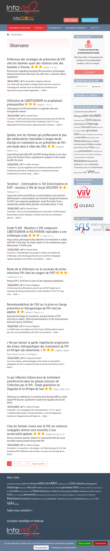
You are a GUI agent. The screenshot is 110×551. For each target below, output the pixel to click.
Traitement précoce (82, 167)
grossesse (92, 130)
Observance (16, 34)
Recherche (96, 86)
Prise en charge (17, 495)
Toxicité (85, 164)
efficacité (86, 127)
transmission (97, 167)
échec (97, 172)
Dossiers (39, 27)
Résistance (80, 160)
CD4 (88, 119)
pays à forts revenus (81, 148)
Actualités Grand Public (20, 27)
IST (75, 138)
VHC (85, 172)
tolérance (78, 164)
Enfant (94, 127)
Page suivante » (39, 463)
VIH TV (95, 27)
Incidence (83, 134)
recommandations (80, 157)
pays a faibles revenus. (56, 491)
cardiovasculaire (79, 120)
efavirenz (77, 127)
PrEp (91, 147)
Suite (44, 90)
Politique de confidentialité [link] (63, 547)
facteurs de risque (49, 488)
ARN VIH (88, 115)
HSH (76, 134)
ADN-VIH (92, 111)
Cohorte (96, 119)
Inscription (89, 72)
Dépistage (92, 123)
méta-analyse (91, 138)
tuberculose (78, 172)
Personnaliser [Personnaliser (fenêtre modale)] (41, 547)
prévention (85, 150)
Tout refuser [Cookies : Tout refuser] (100, 543)
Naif (97, 138)
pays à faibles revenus (91, 144)
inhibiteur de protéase (95, 134)
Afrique (78, 115)
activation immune (81, 112)
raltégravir (98, 154)
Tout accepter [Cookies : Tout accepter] (84, 543)
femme (83, 131)
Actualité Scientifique (76, 27)
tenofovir (93, 160)
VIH (90, 171)
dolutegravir (80, 124)
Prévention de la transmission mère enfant (51, 495)
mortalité (81, 137)
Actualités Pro (55, 27)
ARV (97, 115)
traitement (94, 164)
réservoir (90, 157)
